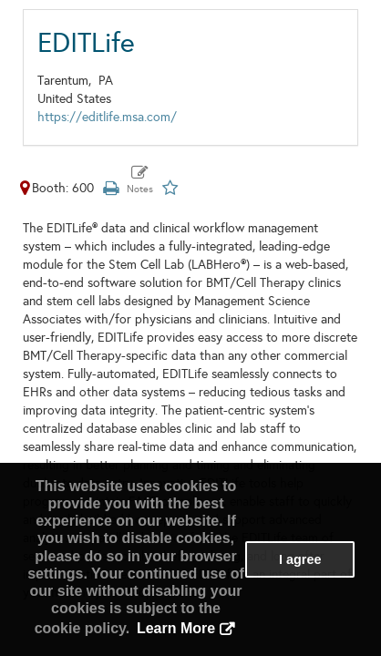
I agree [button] (300, 559)
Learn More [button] (176, 628)
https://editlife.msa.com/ (107, 117)
